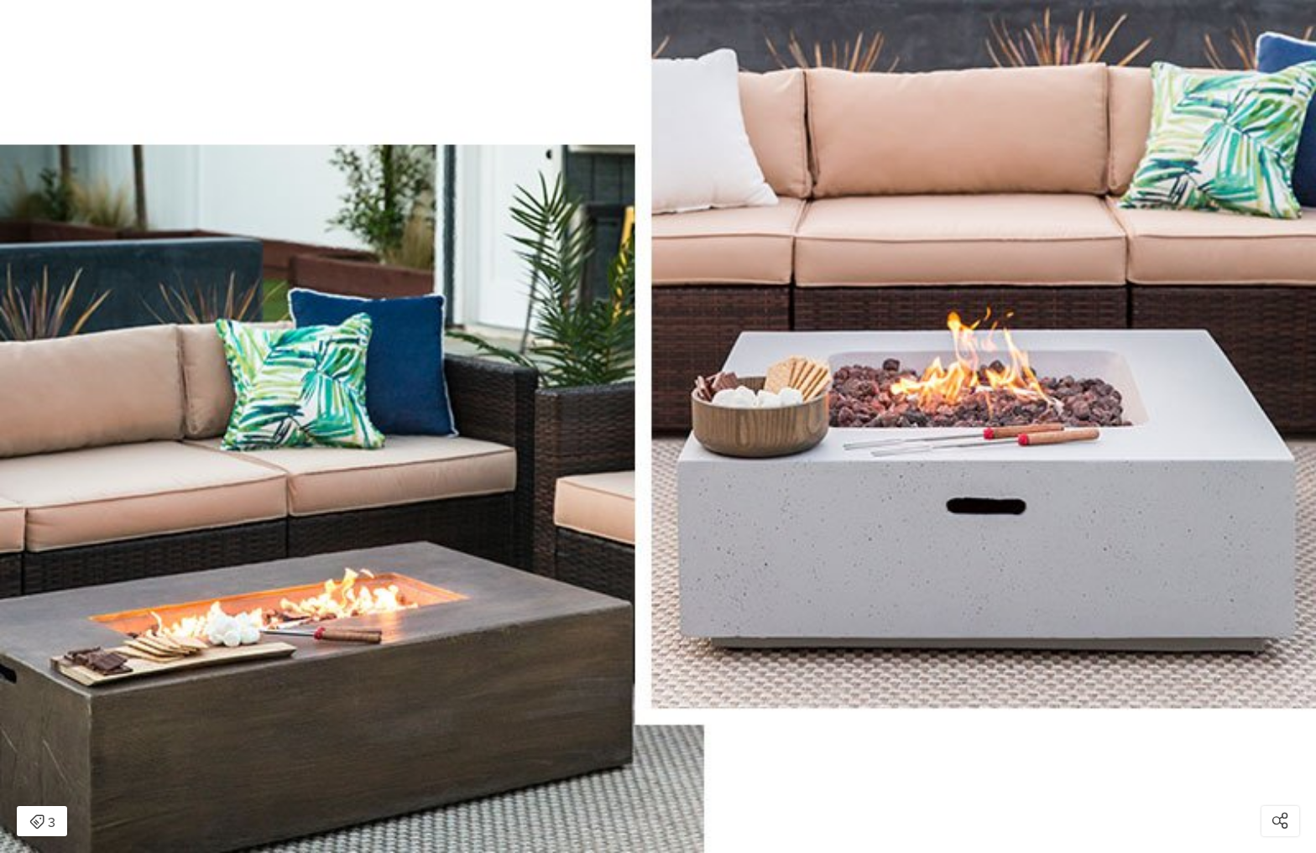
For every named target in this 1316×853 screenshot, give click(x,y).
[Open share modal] (1280, 821)
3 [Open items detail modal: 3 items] (42, 822)
